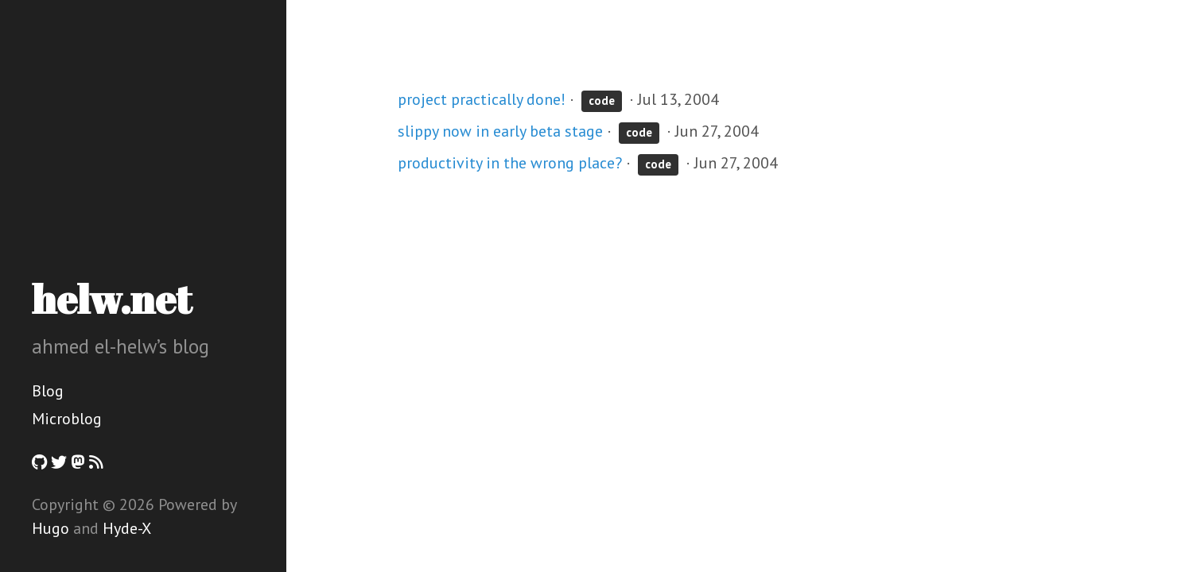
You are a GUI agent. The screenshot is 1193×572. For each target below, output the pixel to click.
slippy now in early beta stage (500, 131)
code (602, 100)
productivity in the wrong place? (510, 163)
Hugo (50, 528)
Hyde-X (127, 528)
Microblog (67, 418)
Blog (48, 391)
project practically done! (481, 99)
